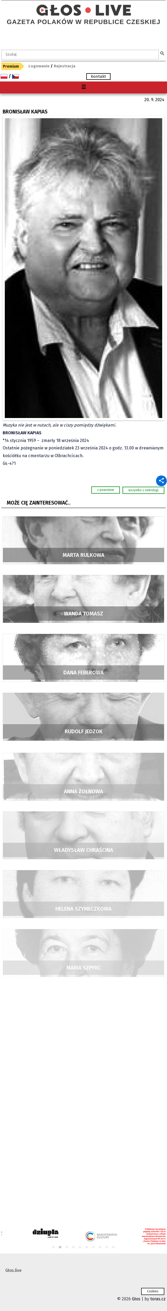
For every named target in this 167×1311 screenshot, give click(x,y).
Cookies (152, 1291)
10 (114, 1247)
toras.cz (158, 1298)
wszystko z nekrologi (143, 490)
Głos (136, 1298)
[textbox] (80, 54)
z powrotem (105, 490)
